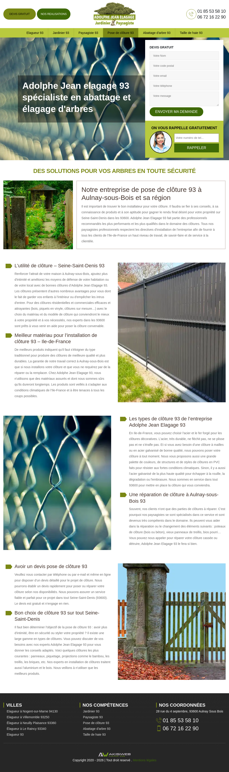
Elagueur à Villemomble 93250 (28, 717)
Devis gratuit (19, 14)
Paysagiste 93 (88, 33)
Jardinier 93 (61, 33)
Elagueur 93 (34, 33)
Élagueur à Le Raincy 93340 (26, 728)
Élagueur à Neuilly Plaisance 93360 (31, 723)
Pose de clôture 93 (121, 33)
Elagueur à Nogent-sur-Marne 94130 (32, 711)
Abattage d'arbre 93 (157, 33)
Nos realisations (54, 14)
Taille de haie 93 (191, 33)
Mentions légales (144, 760)
